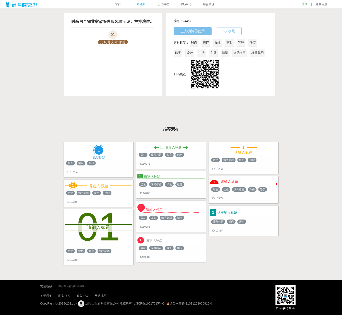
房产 (206, 42)
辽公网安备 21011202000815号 (189, 303)
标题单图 (257, 52)
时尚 (194, 42)
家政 (229, 42)
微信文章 (240, 52)
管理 (241, 42)
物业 (218, 42)
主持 (201, 52)
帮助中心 (186, 4)
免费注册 (321, 4)
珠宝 (178, 52)
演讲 (225, 52)
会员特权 (163, 4)
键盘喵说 (208, 4)
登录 (305, 4)
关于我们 (46, 296)
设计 (190, 52)
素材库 (141, 4)
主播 (213, 52)
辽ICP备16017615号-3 (149, 303)
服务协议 (82, 296)
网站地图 (100, 296)
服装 (253, 42)
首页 (118, 4)
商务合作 (64, 296)
